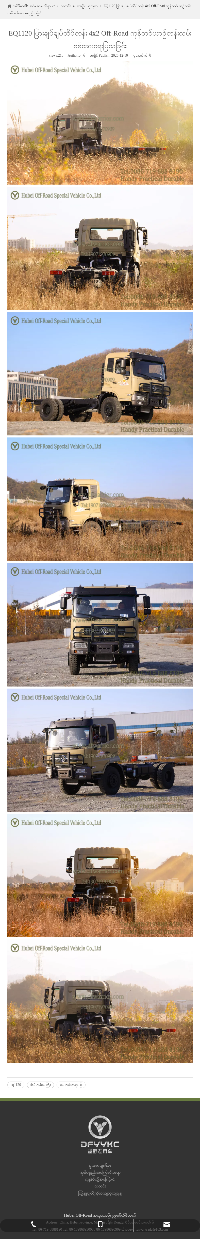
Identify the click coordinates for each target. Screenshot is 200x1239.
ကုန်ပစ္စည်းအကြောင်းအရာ (100, 1172)
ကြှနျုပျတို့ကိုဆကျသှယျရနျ (100, 1193)
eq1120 (16, 1085)
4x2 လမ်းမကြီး (40, 1085)
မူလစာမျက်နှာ (100, 1165)
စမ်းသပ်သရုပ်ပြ (71, 1085)
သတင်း (100, 1186)
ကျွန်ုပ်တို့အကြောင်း (100, 1179)
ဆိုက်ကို (145, 55)
